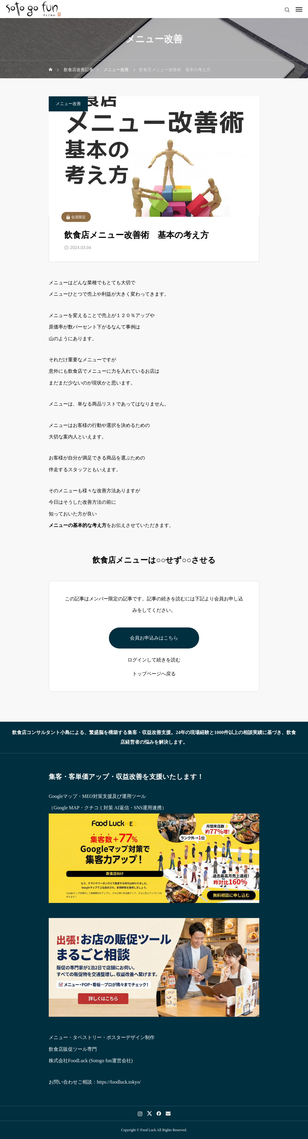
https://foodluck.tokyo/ (119, 1082)
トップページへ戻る (154, 673)
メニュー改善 (68, 103)
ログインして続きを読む (154, 660)
